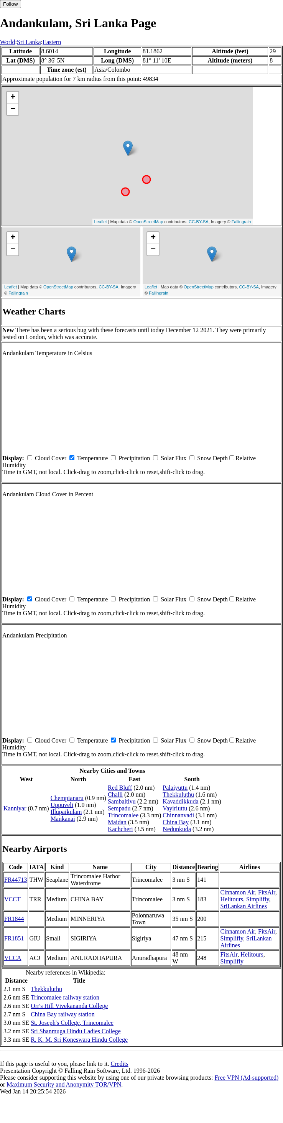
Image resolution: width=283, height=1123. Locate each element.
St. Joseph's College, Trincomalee (72, 1022)
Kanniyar (14, 808)
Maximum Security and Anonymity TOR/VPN (64, 1084)
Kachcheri (120, 829)
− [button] (12, 109)
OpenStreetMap (148, 221)
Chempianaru (67, 798)
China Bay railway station (63, 1014)
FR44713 (15, 879)
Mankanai (63, 818)
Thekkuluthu (178, 794)
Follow (10, 4)
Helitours (232, 899)
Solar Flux (173, 458)
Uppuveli (62, 805)
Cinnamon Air (237, 892)
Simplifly (257, 899)
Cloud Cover (50, 458)
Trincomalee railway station (65, 997)
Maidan (117, 822)
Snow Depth (212, 458)
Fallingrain (241, 221)
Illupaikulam (66, 811)
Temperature (92, 458)
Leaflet (100, 221)
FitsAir (266, 892)
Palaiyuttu (175, 787)
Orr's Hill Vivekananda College (69, 1006)
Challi (115, 794)
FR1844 (14, 919)
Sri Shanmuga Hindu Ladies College (76, 1031)
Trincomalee (123, 815)
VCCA (12, 958)
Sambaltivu (122, 801)
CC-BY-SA (199, 221)
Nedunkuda (177, 829)
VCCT (12, 899)
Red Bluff (120, 787)
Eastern (52, 42)
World (7, 42)
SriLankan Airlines (243, 906)
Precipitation (134, 458)
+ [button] (12, 97)
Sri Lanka (29, 42)
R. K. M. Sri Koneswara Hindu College (79, 1039)
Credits (119, 1063)
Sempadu (119, 808)
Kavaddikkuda (180, 801)
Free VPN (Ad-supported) (246, 1077)
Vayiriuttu (175, 808)
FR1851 (14, 938)
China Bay (176, 822)
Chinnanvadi (178, 815)
